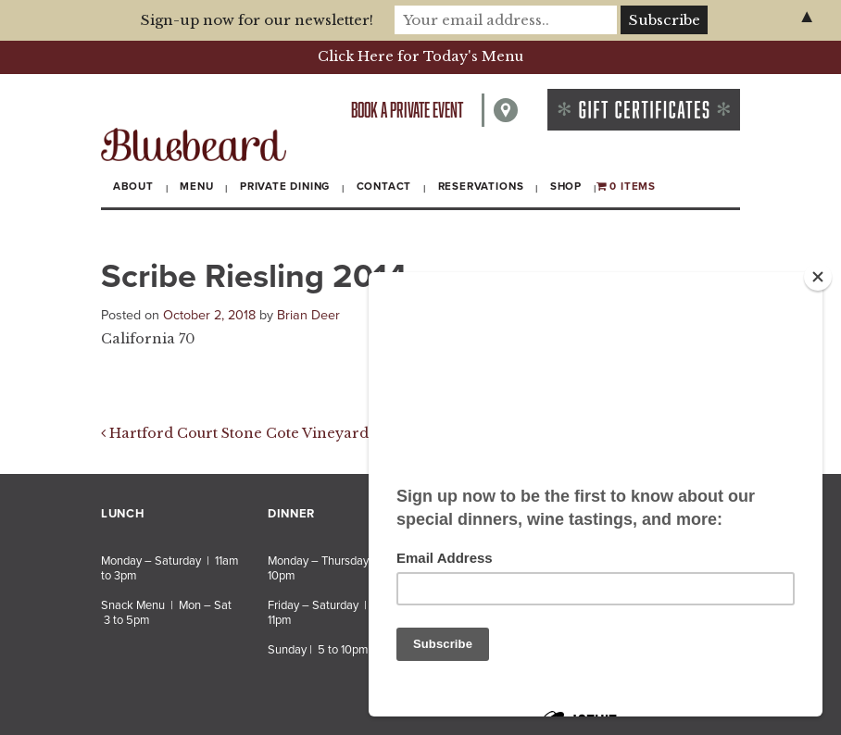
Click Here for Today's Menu (420, 56)
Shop (566, 186)
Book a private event (407, 109)
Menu (196, 186)
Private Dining (285, 186)
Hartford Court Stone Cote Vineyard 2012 (253, 433)
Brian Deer (308, 315)
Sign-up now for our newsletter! (257, 20)
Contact (384, 186)
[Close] (818, 277)
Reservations (481, 186)
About (133, 186)
